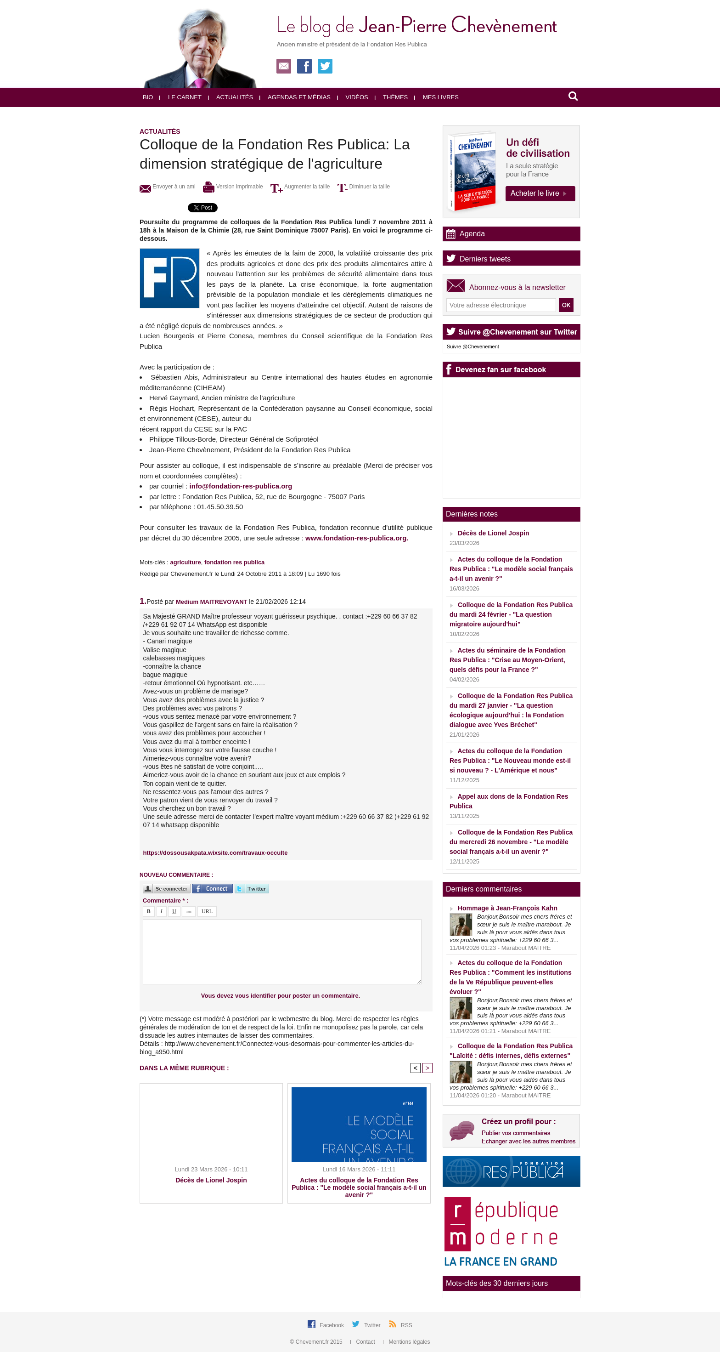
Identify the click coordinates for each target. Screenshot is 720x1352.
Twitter (373, 1325)
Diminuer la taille (364, 186)
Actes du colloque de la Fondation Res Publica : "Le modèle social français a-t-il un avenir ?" (359, 1187)
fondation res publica (234, 562)
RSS (406, 1325)
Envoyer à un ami (168, 186)
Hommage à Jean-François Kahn (507, 908)
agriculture (185, 562)
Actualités (230, 97)
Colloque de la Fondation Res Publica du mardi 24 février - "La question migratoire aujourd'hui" (511, 614)
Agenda (472, 234)
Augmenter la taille (300, 186)
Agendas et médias (295, 97)
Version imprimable (233, 186)
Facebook (332, 1325)
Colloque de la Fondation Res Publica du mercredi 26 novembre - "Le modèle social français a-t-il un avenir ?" (511, 842)
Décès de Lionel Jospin (211, 1180)
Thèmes (391, 97)
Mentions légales (406, 1342)
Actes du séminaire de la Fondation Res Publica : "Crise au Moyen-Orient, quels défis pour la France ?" (508, 660)
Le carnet (180, 97)
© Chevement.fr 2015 (317, 1342)
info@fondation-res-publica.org (241, 486)
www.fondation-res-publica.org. (356, 538)
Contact (363, 1342)
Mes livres (436, 97)
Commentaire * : (166, 900)
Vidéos (352, 97)
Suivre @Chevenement (473, 346)
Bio (148, 97)
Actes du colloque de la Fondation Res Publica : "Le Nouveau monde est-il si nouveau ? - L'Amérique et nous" (510, 760)
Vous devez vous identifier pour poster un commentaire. (280, 995)
